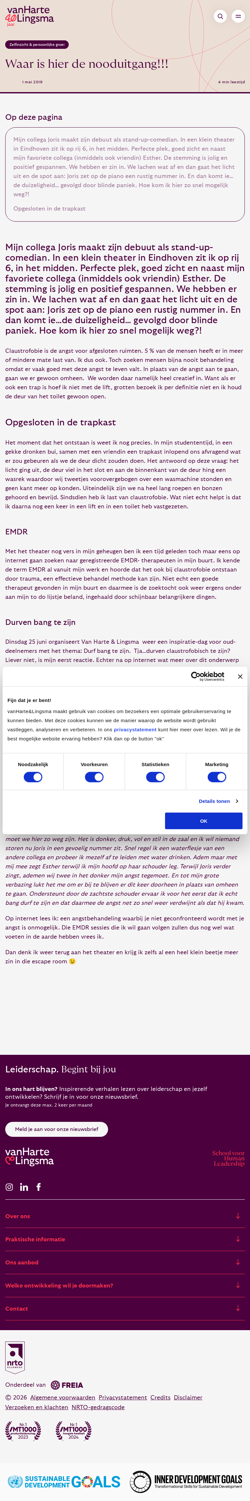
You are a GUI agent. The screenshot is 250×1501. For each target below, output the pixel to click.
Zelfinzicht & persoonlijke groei (36, 45)
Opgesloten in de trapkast (49, 209)
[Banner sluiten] (240, 676)
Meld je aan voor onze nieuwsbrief (56, 1129)
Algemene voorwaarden (62, 1398)
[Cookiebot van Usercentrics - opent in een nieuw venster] (195, 677)
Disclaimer (188, 1398)
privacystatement (135, 729)
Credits (160, 1398)
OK (204, 820)
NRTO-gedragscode (98, 1407)
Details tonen (214, 801)
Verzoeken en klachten (36, 1407)
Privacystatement (123, 1398)
